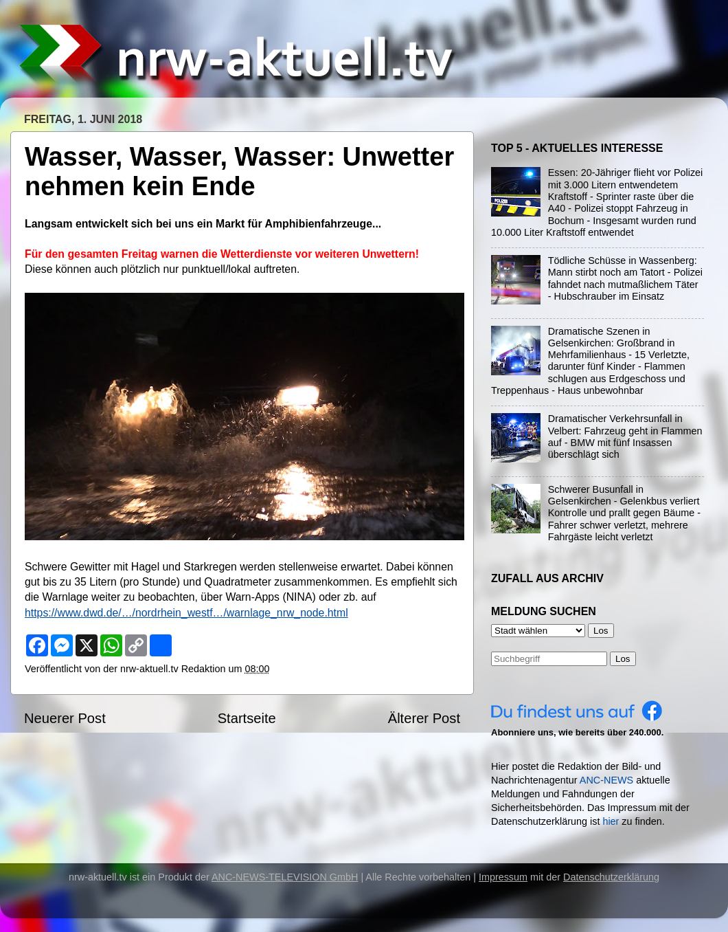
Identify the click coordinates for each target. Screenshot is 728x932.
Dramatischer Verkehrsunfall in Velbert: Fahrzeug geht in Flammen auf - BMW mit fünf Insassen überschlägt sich (625, 436)
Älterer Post (424, 718)
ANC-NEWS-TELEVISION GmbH (285, 877)
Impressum (503, 877)
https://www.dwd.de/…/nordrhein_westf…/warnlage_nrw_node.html (186, 613)
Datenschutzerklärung (611, 877)
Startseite (247, 718)
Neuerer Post (65, 718)
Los (622, 659)
